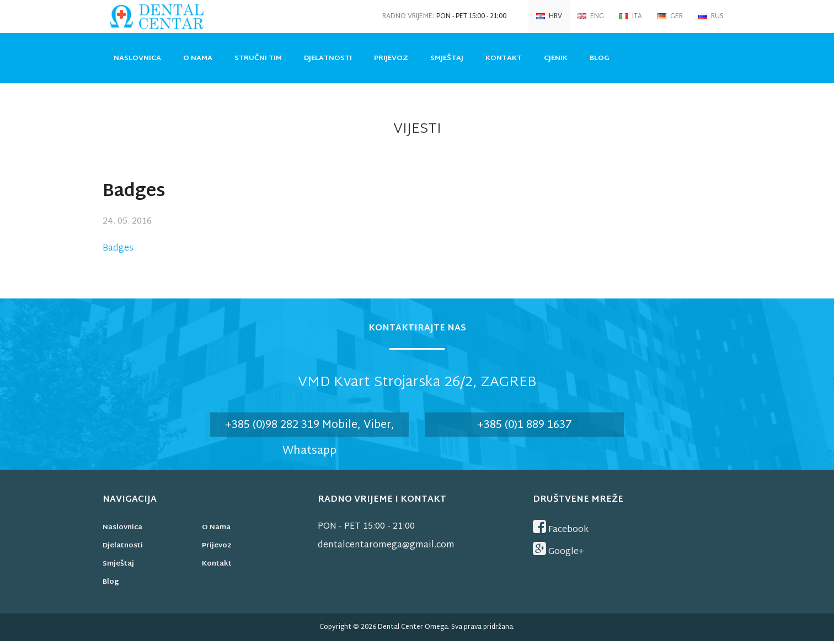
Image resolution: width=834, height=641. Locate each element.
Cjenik (556, 58)
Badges (118, 249)
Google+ (558, 550)
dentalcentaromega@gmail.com (386, 545)
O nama (197, 58)
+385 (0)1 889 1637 (524, 425)
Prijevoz (391, 58)
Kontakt (503, 58)
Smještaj (446, 58)
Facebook (561, 528)
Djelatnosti (328, 58)
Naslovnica (137, 58)
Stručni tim (258, 58)
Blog (600, 58)
